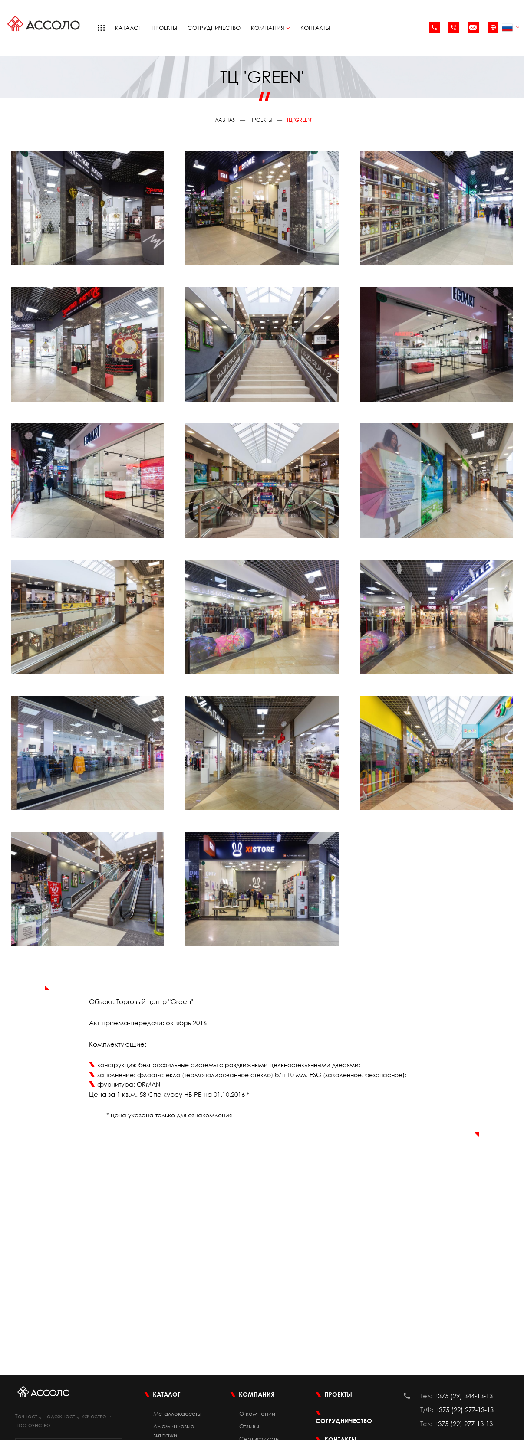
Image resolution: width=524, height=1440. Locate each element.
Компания (270, 27)
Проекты (164, 27)
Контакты (315, 27)
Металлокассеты (177, 1413)
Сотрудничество (214, 27)
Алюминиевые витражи (173, 1431)
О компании (257, 1413)
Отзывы (249, 1426)
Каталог (128, 27)
